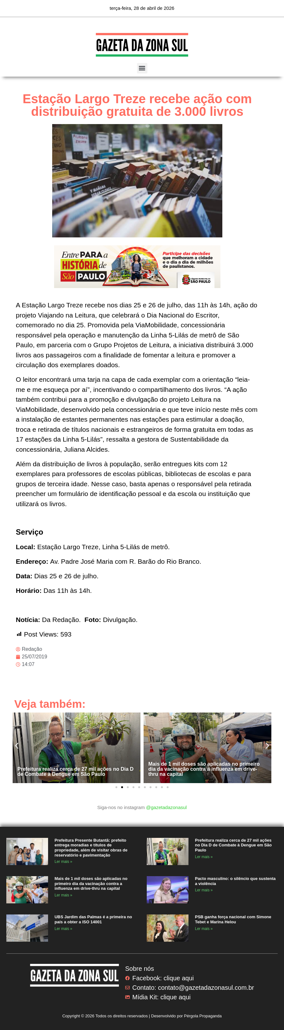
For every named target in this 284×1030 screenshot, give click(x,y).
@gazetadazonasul (166, 807)
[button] (142, 68)
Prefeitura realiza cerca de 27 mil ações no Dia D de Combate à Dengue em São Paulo (75, 771)
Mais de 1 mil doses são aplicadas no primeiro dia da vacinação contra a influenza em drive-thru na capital (204, 769)
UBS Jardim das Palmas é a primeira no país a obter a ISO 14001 (93, 919)
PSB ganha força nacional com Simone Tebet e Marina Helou (233, 919)
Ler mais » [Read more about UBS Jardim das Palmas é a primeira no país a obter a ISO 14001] (63, 928)
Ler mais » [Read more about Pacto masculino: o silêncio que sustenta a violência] (204, 890)
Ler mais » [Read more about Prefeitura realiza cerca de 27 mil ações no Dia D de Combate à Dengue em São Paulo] (204, 857)
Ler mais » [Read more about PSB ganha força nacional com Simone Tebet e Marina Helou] (204, 928)
